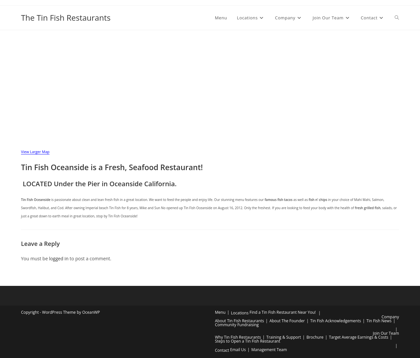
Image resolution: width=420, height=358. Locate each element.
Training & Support (283, 337)
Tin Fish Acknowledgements (335, 321)
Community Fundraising (237, 325)
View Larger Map (35, 151)
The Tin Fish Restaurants (66, 17)
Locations (240, 313)
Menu (220, 312)
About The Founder (287, 321)
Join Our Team (386, 333)
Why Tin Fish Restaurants (238, 337)
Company (390, 317)
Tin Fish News (379, 321)
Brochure (315, 337)
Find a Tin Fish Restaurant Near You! (282, 312)
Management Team (269, 349)
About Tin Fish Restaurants (239, 321)
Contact (222, 350)
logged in (58, 258)
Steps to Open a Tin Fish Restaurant (247, 341)
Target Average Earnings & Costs (358, 337)
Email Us (238, 349)
